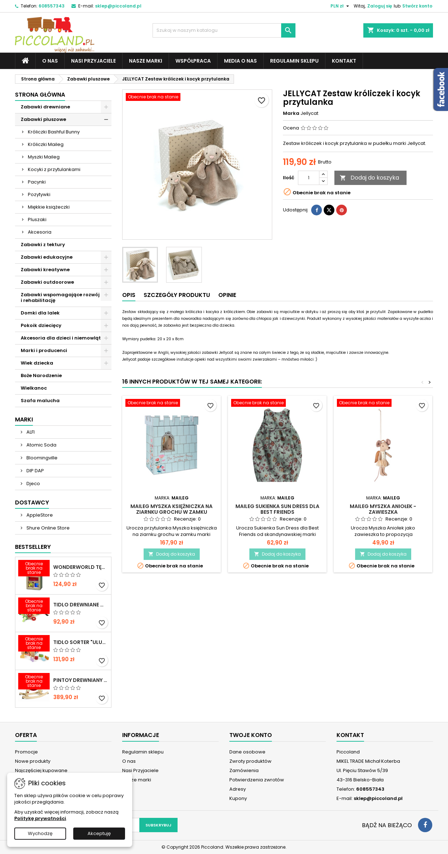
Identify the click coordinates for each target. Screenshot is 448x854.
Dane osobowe (247, 751)
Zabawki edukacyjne (47, 257)
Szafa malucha (40, 400)
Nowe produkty (32, 761)
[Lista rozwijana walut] (340, 6)
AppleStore (39, 515)
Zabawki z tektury (43, 244)
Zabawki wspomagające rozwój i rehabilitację (60, 297)
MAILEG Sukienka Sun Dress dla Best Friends (277, 509)
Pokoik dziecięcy (41, 325)
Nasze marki (145, 60)
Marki (24, 419)
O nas (50, 60)
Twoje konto (250, 735)
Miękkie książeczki (49, 207)
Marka (291, 113)
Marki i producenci (44, 350)
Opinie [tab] (227, 295)
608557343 (52, 6)
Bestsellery (33, 547)
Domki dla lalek (40, 312)
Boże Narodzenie (41, 375)
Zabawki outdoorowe (47, 282)
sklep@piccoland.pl (118, 6)
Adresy (237, 789)
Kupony (238, 798)
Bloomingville (41, 457)
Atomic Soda (40, 444)
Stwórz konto (417, 6)
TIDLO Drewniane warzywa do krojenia (80, 604)
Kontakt (344, 60)
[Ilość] (308, 178)
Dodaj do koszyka (369, 178)
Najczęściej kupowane (41, 770)
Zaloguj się (379, 6)
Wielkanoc (34, 388)
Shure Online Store (47, 527)
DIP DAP (34, 470)
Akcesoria (39, 232)
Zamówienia (244, 770)
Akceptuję (99, 833)
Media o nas (240, 60)
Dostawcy (32, 502)
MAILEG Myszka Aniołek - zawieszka (383, 509)
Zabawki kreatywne (45, 269)
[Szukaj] (224, 30)
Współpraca (193, 60)
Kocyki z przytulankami (54, 169)
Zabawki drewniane (45, 106)
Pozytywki (39, 194)
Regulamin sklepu (294, 60)
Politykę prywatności (40, 818)
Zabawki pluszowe (43, 119)
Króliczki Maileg (46, 144)
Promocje (26, 751)
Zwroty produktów (250, 761)
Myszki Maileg (44, 156)
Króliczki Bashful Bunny (54, 131)
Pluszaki (37, 219)
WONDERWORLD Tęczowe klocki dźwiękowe (80, 567)
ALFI (30, 432)
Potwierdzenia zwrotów (256, 779)
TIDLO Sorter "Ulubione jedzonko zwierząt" (80, 642)
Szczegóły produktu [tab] (177, 295)
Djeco (32, 483)
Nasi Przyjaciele (93, 60)
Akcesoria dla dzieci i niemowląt (61, 338)
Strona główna (40, 95)
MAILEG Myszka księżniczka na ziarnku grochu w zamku (171, 509)
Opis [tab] (128, 295)
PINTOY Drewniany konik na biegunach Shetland (80, 680)
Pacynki (37, 182)
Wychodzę (40, 833)
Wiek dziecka (37, 363)
